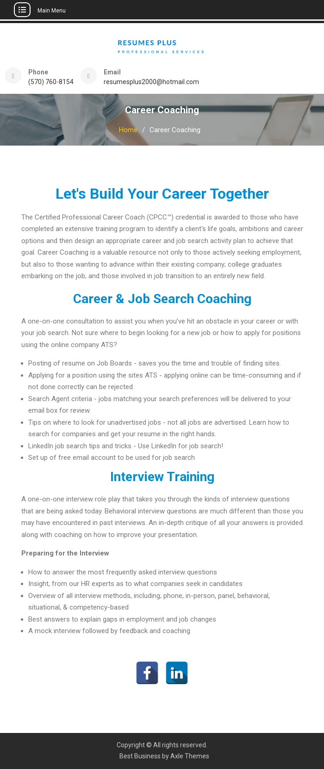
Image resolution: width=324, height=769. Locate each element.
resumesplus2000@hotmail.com (151, 82)
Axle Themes (189, 756)
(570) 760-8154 (51, 82)
